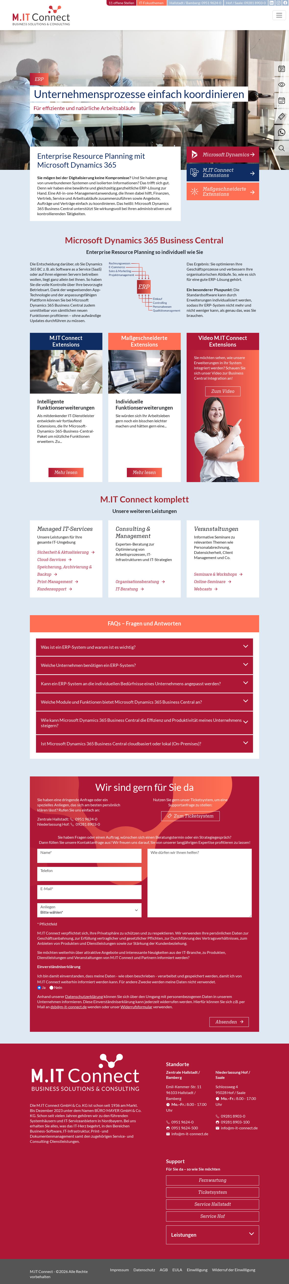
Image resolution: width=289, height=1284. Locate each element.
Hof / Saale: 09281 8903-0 (246, 3)
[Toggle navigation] (279, 15)
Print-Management (57, 581)
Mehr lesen (66, 472)
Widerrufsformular (136, 1006)
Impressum (119, 1269)
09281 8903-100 (233, 1122)
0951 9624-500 (182, 1127)
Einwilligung (197, 1269)
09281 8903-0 (85, 824)
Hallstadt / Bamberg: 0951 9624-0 (195, 3)
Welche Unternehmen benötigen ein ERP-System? (88, 665)
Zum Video (222, 391)
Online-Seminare (212, 581)
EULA (177, 1269)
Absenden (230, 1021)
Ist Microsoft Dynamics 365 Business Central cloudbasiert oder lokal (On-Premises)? (121, 743)
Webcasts (205, 588)
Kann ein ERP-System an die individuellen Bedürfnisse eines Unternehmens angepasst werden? (131, 683)
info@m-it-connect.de (187, 1133)
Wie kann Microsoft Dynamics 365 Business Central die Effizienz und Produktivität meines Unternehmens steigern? (141, 722)
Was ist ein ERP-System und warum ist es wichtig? (88, 647)
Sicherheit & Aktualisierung (65, 552)
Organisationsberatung (140, 581)
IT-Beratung (129, 588)
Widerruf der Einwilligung (233, 1269)
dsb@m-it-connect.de (68, 1006)
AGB (164, 1269)
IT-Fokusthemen (151, 3)
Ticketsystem (212, 1192)
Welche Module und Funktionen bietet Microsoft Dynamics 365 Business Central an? (121, 702)
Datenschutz (144, 1269)
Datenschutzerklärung (84, 996)
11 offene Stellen (121, 3)
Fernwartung (213, 1180)
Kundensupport (54, 588)
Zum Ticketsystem (190, 816)
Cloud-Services (54, 559)
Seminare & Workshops (218, 574)
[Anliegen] (89, 910)
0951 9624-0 (83, 819)
